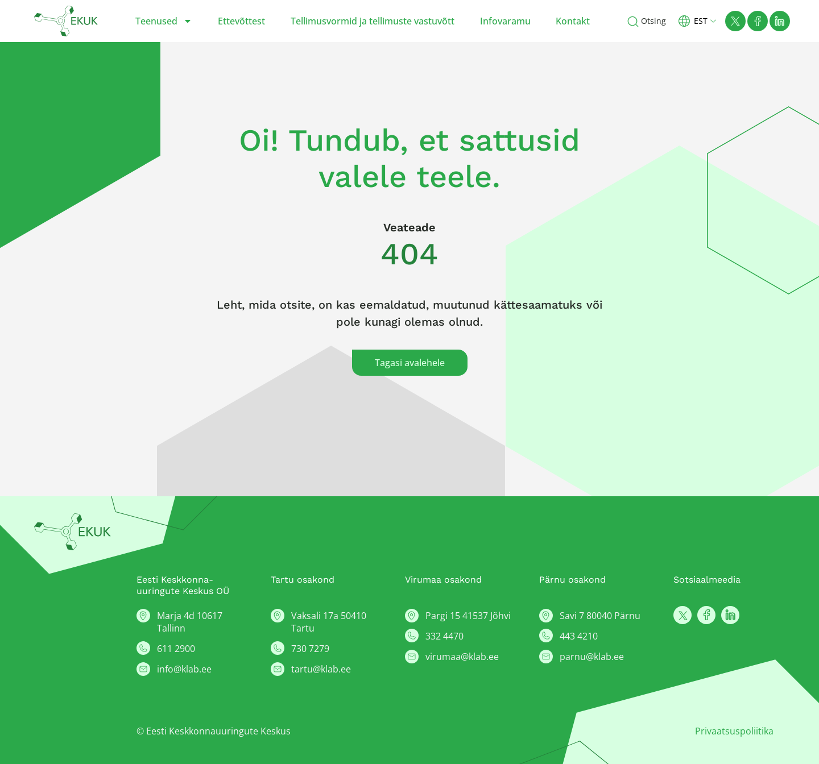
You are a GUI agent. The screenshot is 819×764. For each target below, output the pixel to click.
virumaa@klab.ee (462, 656)
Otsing (653, 20)
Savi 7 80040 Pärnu (600, 615)
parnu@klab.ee (592, 656)
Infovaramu (505, 21)
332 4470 (444, 636)
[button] (701, 20)
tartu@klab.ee (321, 669)
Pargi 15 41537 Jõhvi (468, 615)
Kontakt (573, 21)
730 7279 (310, 648)
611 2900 (176, 648)
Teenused (163, 21)
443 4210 (579, 636)
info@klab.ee (184, 669)
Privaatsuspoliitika (734, 731)
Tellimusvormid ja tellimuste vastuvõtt (372, 21)
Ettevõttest (241, 21)
